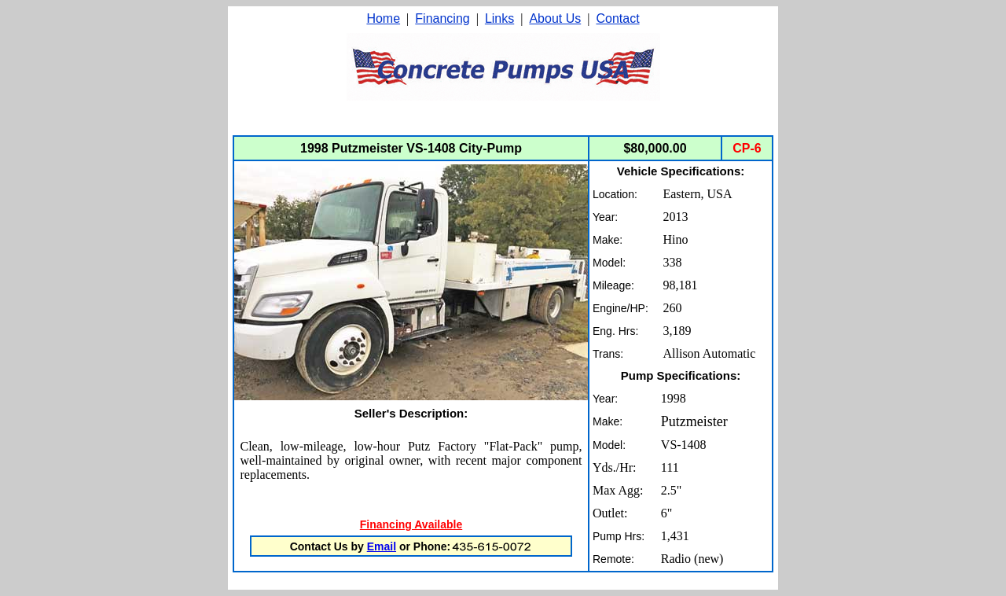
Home (383, 18)
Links (499, 18)
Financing (442, 18)
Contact (617, 18)
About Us (555, 18)
